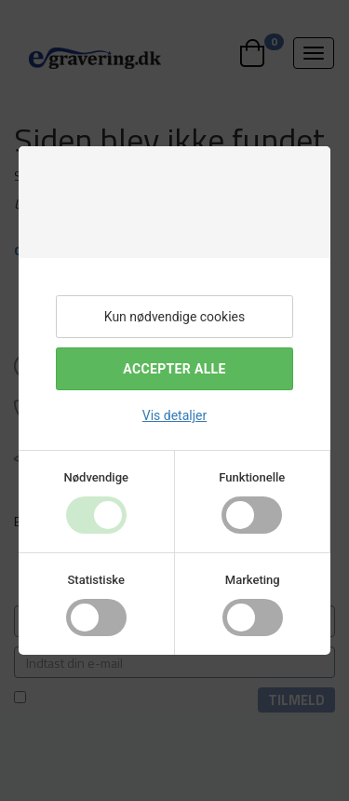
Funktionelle (252, 477)
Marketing (252, 580)
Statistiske (97, 580)
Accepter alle (174, 368)
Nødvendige (96, 477)
